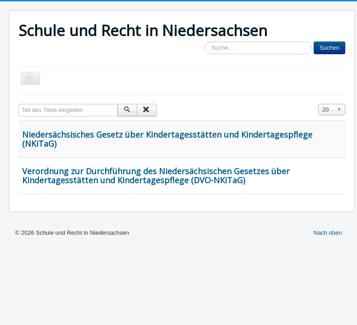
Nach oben (328, 232)
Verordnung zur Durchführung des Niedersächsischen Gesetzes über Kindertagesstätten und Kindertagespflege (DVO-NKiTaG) (156, 176)
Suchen (329, 47)
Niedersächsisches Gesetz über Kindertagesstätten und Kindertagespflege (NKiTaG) (167, 139)
